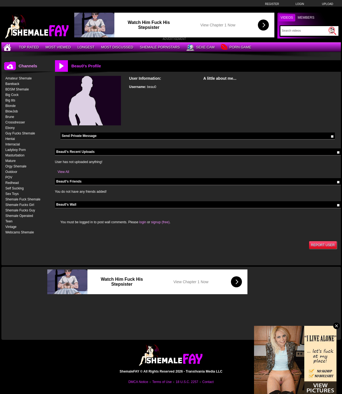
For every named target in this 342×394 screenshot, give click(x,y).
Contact (208, 382)
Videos (287, 18)
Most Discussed (117, 47)
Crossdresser (15, 122)
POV (8, 177)
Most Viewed (58, 47)
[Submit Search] (332, 30)
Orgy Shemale (16, 166)
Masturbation (14, 155)
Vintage (10, 227)
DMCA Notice (138, 382)
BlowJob (11, 111)
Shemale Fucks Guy (20, 210)
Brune (9, 117)
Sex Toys (12, 194)
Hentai (10, 139)
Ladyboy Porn (15, 150)
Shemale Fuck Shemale (22, 199)
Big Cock (12, 95)
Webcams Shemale (19, 232)
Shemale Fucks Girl (19, 205)
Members (306, 18)
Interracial (12, 144)
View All (63, 172)
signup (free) (160, 222)
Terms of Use (162, 382)
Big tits (10, 100)
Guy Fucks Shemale (20, 133)
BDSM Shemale (17, 89)
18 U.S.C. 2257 (187, 382)
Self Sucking (14, 188)
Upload (327, 3)
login (142, 222)
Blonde (10, 106)
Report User (323, 245)
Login (300, 3)
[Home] (8, 47)
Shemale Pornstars (160, 47)
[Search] (304, 30)
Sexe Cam (200, 47)
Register (272, 3)
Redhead (12, 183)
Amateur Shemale (18, 78)
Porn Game (236, 47)
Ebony (10, 128)
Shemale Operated (19, 216)
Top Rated (29, 47)
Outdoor (11, 172)
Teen (9, 221)
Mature (10, 161)
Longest (86, 47)
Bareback (12, 84)
